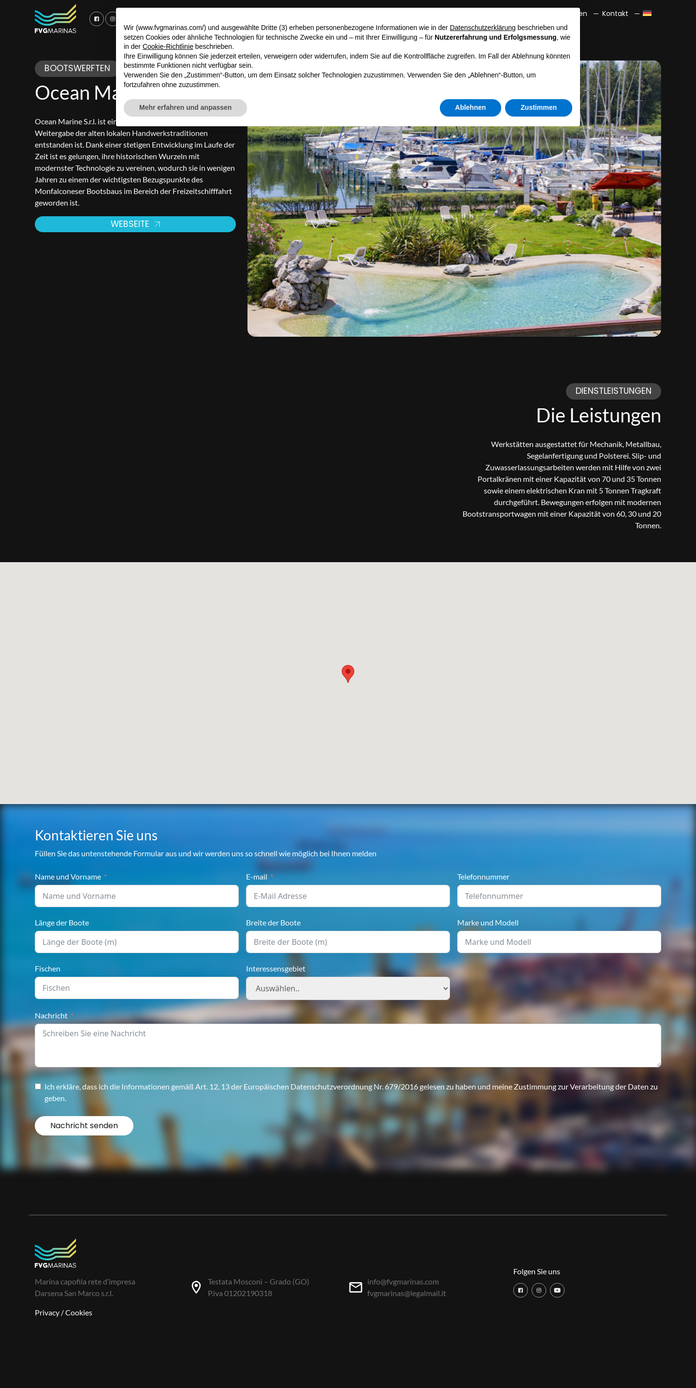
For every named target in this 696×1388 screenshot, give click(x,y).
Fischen (47, 968)
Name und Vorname (68, 876)
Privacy (47, 1312)
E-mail (256, 876)
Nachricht (51, 1015)
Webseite (135, 224)
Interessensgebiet (275, 968)
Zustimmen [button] (539, 107)
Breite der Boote (273, 922)
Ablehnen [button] (470, 107)
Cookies (78, 1312)
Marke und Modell (488, 922)
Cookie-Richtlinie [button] (168, 46)
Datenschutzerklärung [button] (483, 27)
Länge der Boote (62, 922)
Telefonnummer (483, 876)
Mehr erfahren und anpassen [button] (185, 107)
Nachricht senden (84, 1125)
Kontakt (615, 13)
